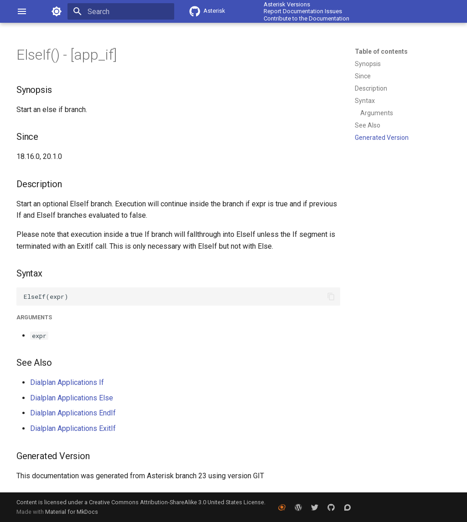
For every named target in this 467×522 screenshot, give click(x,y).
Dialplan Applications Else (71, 398)
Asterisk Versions (287, 4)
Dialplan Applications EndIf (73, 413)
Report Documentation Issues (303, 11)
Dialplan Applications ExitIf (73, 428)
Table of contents (381, 51)
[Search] (120, 11)
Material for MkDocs (71, 511)
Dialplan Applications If (67, 382)
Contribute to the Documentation (306, 18)
